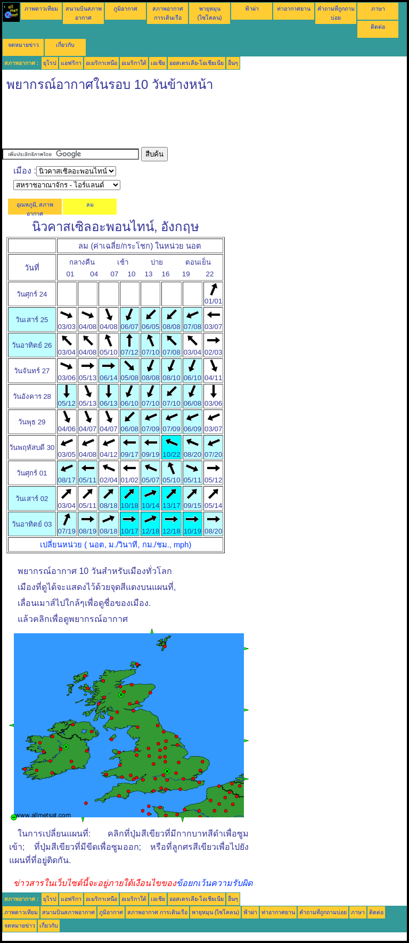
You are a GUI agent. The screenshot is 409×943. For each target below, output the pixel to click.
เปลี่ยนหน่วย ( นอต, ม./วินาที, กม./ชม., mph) (115, 544)
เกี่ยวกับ (65, 45)
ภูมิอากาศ (125, 8)
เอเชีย (158, 63)
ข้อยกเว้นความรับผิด (214, 883)
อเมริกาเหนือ (101, 63)
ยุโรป (49, 63)
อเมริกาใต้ (133, 63)
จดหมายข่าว (23, 45)
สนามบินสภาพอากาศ (68, 912)
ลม (90, 204)
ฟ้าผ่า (252, 8)
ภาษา (378, 8)
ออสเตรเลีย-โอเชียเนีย (196, 63)
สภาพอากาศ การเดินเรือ (157, 912)
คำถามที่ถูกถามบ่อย (323, 912)
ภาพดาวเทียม (41, 8)
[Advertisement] (196, 123)
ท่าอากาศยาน (293, 8)
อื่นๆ (233, 63)
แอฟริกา (71, 63)
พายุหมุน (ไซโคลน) (215, 912)
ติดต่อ (378, 26)
